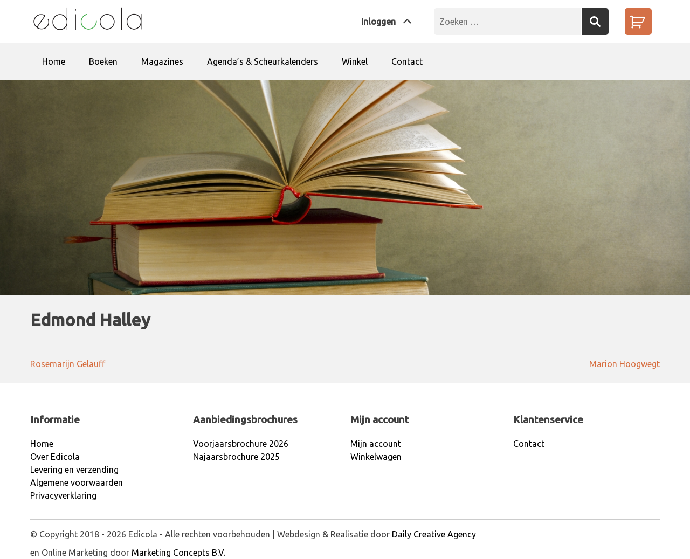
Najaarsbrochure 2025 (236, 456)
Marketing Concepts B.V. (178, 552)
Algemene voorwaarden (76, 482)
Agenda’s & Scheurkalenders (262, 61)
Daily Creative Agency (434, 534)
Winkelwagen (376, 456)
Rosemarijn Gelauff (67, 364)
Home (53, 61)
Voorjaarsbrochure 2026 (240, 443)
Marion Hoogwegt (624, 364)
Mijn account (375, 443)
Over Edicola (55, 456)
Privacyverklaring (63, 495)
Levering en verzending (74, 469)
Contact (407, 61)
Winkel (355, 61)
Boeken (103, 61)
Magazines (162, 61)
